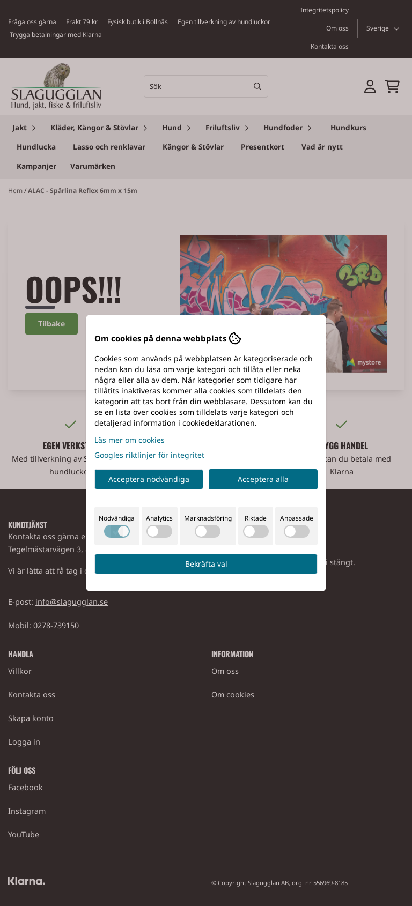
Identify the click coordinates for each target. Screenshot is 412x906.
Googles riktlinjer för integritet (149, 455)
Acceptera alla (263, 479)
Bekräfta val (206, 564)
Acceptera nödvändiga (148, 479)
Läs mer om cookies (129, 440)
